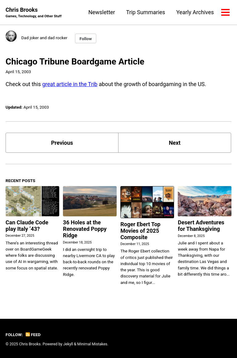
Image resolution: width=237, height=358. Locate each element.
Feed (33, 334)
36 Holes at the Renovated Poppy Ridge (84, 229)
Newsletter (101, 12)
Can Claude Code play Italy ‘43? (27, 225)
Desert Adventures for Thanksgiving (201, 225)
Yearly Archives (195, 12)
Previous (62, 142)
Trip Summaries (145, 12)
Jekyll (68, 344)
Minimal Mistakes (92, 344)
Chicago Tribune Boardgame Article (75, 61)
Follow (86, 38)
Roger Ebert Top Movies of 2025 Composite (140, 230)
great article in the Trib (70, 84)
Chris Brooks (34, 12)
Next (175, 142)
